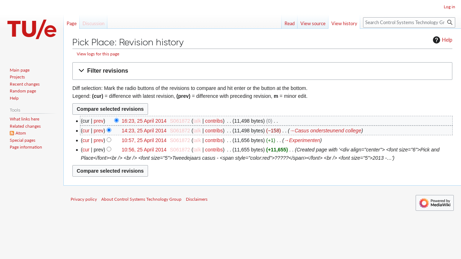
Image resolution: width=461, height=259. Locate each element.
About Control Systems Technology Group (141, 199)
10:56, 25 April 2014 (144, 150)
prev (98, 121)
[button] (262, 71)
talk (197, 121)
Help (441, 40)
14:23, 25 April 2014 (144, 130)
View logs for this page (98, 53)
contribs (214, 121)
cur (85, 130)
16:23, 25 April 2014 (144, 121)
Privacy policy (84, 199)
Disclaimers (196, 199)
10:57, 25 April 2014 (144, 140)
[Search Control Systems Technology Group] (409, 22)
